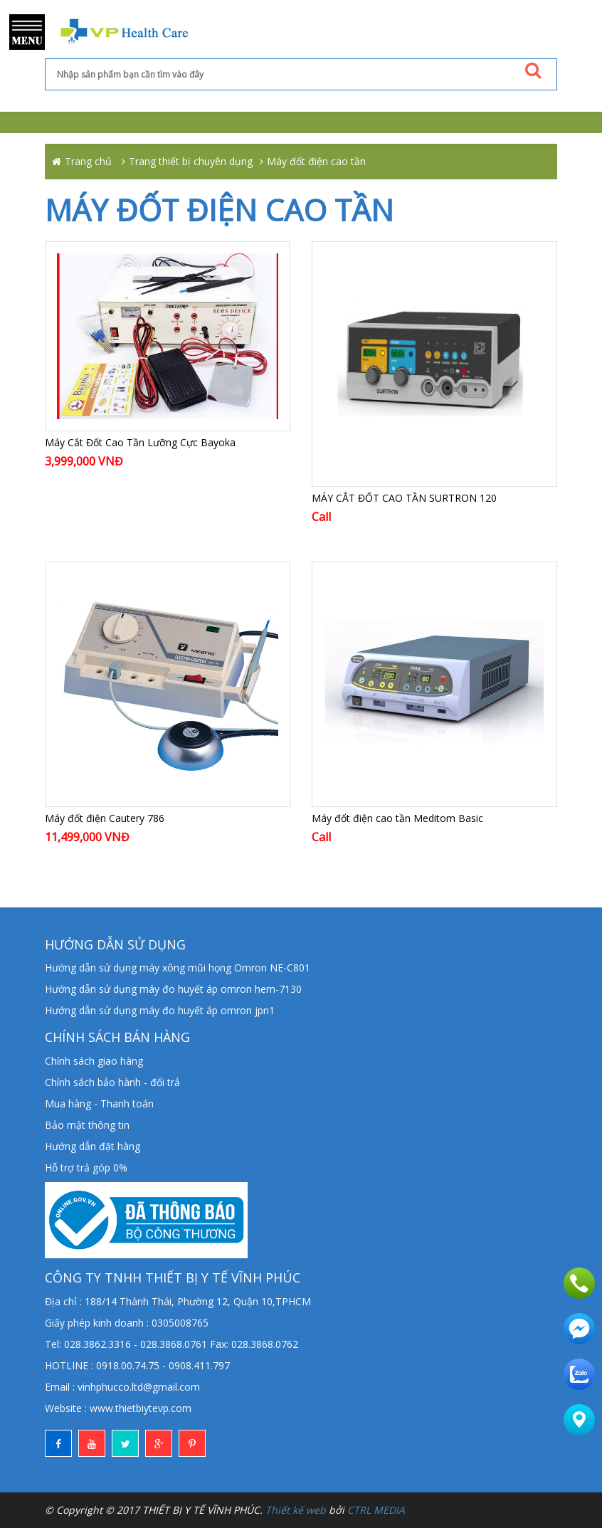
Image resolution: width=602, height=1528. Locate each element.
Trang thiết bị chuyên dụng (191, 161)
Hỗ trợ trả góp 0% (86, 1167)
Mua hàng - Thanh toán (99, 1103)
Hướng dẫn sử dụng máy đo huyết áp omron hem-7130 (173, 989)
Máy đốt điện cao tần (316, 161)
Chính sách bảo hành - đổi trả (112, 1082)
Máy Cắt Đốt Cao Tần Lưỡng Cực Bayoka (140, 442)
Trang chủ (88, 161)
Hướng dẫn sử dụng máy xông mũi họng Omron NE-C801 (177, 967)
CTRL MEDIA (376, 1510)
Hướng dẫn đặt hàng (92, 1146)
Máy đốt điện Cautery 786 (104, 818)
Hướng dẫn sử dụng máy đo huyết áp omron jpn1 (160, 1010)
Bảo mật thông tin (87, 1125)
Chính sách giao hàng (94, 1061)
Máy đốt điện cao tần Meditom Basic (397, 818)
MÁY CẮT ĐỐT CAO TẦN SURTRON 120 (404, 498)
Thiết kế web (295, 1510)
